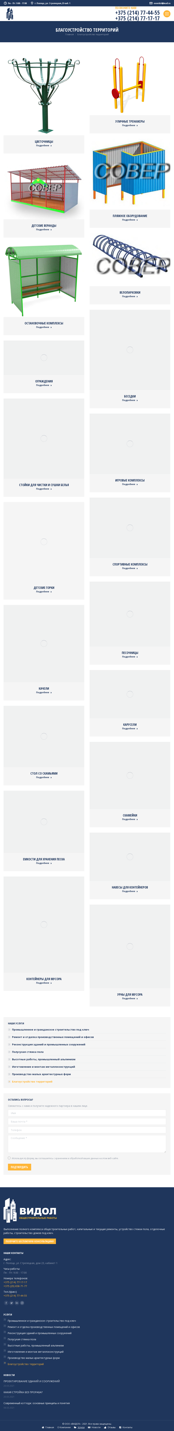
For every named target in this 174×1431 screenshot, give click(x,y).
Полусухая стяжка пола (28, 1052)
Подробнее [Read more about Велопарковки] (130, 296)
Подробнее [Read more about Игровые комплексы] (130, 484)
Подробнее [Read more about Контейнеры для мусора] (44, 983)
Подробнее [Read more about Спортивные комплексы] (130, 568)
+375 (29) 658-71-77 (15, 1286)
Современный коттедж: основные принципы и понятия (37, 1403)
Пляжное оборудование (130, 216)
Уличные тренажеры (130, 121)
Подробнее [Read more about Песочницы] (130, 656)
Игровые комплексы (130, 480)
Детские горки (44, 587)
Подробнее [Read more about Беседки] (130, 400)
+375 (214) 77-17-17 (137, 18)
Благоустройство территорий (32, 1081)
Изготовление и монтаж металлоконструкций (43, 1066)
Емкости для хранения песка (44, 859)
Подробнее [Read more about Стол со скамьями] (44, 777)
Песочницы (130, 653)
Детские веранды (44, 225)
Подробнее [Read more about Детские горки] (44, 591)
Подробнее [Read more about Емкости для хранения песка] (44, 863)
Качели (44, 688)
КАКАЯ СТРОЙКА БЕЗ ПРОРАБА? (23, 1392)
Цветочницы (44, 141)
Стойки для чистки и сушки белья (44, 485)
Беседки (130, 396)
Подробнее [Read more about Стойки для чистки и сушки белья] (44, 488)
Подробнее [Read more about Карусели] (130, 728)
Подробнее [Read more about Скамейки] (130, 819)
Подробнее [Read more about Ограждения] (44, 385)
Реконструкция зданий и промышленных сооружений (48, 1044)
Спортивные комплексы (130, 564)
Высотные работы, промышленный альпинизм (43, 1059)
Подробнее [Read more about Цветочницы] (44, 145)
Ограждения (44, 381)
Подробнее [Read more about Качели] (44, 692)
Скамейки (130, 815)
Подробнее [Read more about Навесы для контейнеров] (130, 891)
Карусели (130, 724)
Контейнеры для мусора (44, 979)
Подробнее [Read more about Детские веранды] (44, 229)
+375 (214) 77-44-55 (137, 12)
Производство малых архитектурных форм (41, 1074)
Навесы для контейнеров (130, 887)
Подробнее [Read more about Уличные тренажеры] (130, 125)
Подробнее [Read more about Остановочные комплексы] (44, 327)
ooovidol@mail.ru (159, 3)
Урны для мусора (129, 994)
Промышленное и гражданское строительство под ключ (50, 1029)
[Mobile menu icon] (166, 13)
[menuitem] (48, 1427)
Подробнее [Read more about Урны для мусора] (130, 998)
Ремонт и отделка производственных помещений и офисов (53, 1037)
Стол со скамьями (44, 773)
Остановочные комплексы (44, 323)
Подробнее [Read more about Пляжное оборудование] (130, 219)
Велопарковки (130, 292)
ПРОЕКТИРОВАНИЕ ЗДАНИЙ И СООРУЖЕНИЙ (32, 1381)
